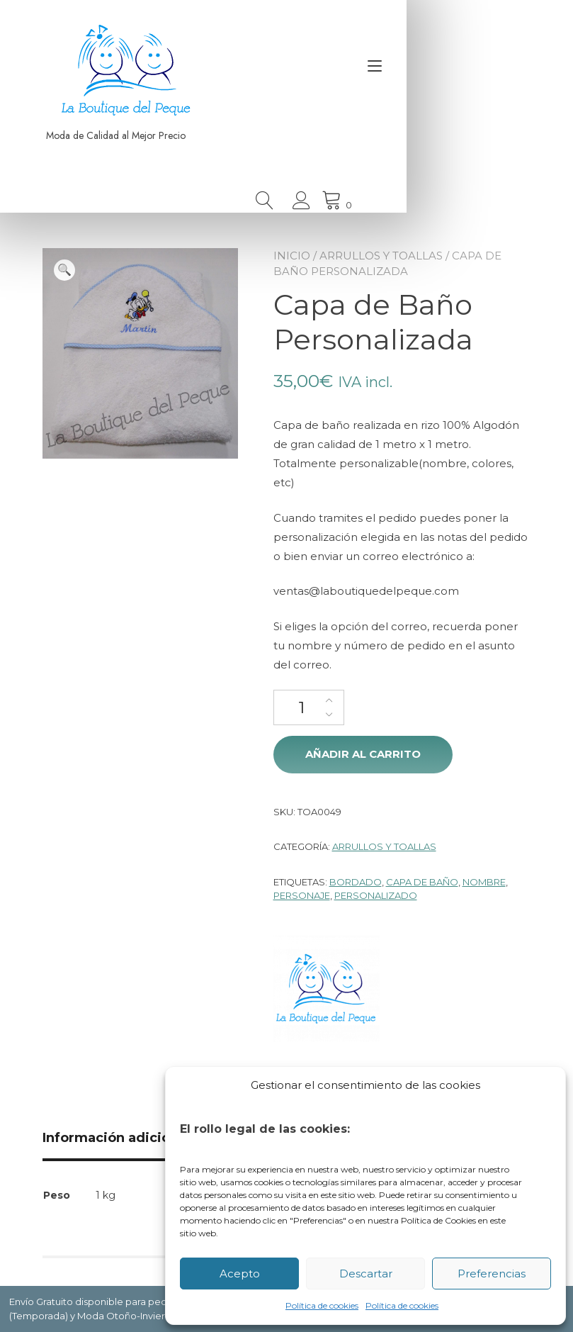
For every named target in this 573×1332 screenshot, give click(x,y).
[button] (64, 270)
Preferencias (492, 1273)
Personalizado (375, 895)
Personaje (301, 895)
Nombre (484, 882)
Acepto (240, 1273)
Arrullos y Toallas (381, 255)
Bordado (355, 882)
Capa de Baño (422, 882)
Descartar (365, 1273)
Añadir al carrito (363, 754)
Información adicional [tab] (116, 1138)
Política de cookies (321, 1305)
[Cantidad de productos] (308, 707)
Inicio (291, 255)
